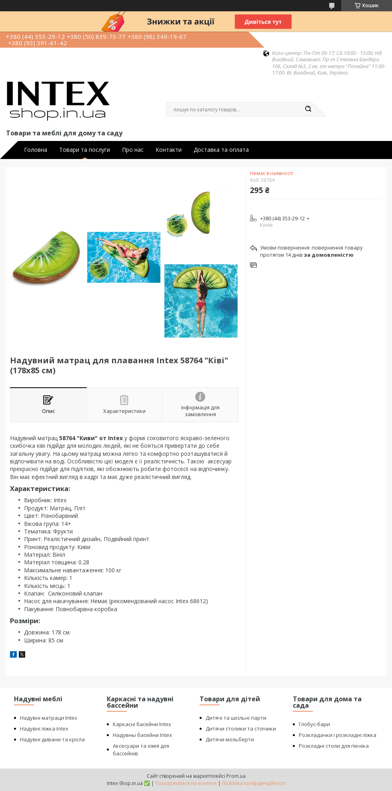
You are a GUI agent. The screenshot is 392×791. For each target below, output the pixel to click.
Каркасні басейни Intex (142, 724)
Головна (35, 150)
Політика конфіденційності (254, 783)
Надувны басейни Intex (142, 735)
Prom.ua (236, 776)
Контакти (169, 150)
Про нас (133, 150)
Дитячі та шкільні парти (236, 717)
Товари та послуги (84, 150)
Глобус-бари (314, 724)
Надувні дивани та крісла (52, 739)
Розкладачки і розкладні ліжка (337, 735)
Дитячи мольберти (230, 739)
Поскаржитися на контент (186, 783)
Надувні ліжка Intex (44, 728)
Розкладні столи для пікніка (334, 745)
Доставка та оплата (221, 150)
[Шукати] (308, 109)
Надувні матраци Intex (48, 717)
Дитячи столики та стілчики (241, 728)
